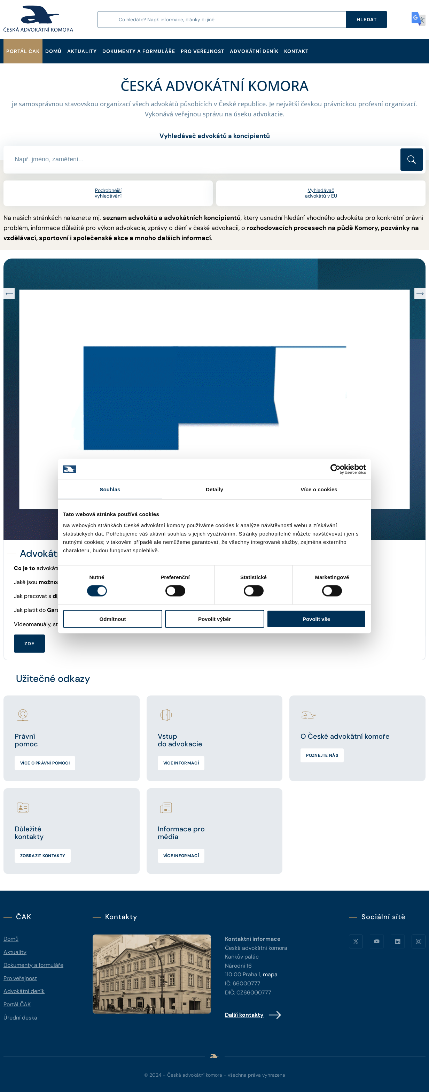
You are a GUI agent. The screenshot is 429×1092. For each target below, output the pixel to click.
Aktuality (82, 51)
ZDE (29, 643)
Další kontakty (253, 1015)
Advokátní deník (254, 51)
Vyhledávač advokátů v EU (321, 193)
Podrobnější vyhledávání (108, 193)
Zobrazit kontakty (42, 856)
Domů (53, 51)
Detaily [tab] (214, 489)
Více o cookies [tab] (319, 489)
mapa (270, 974)
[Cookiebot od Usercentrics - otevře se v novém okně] (335, 469)
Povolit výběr (214, 619)
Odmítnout (113, 619)
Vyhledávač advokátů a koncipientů (214, 136)
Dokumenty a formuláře (138, 51)
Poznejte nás (322, 755)
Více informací (181, 763)
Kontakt (296, 51)
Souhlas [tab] (110, 489)
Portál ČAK (23, 51)
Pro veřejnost (202, 51)
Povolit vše (316, 619)
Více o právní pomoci (45, 763)
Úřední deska (20, 1017)
